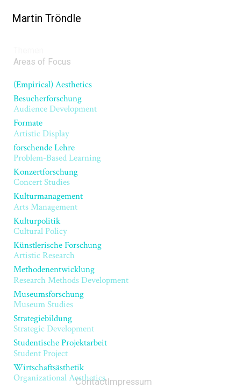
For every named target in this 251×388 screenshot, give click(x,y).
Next (201, 97)
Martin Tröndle (43, 18)
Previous (57, 97)
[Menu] (234, 19)
